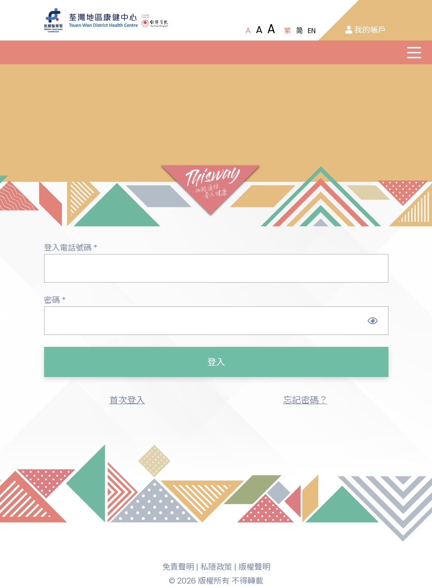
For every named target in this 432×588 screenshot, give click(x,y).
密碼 (55, 300)
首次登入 (127, 400)
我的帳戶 (365, 30)
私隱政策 (216, 567)
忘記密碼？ (305, 400)
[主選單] (414, 52)
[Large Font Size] (259, 29)
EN (312, 31)
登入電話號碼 (70, 247)
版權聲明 (254, 567)
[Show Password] (372, 320)
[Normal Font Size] (248, 30)
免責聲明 (178, 567)
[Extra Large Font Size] (271, 29)
